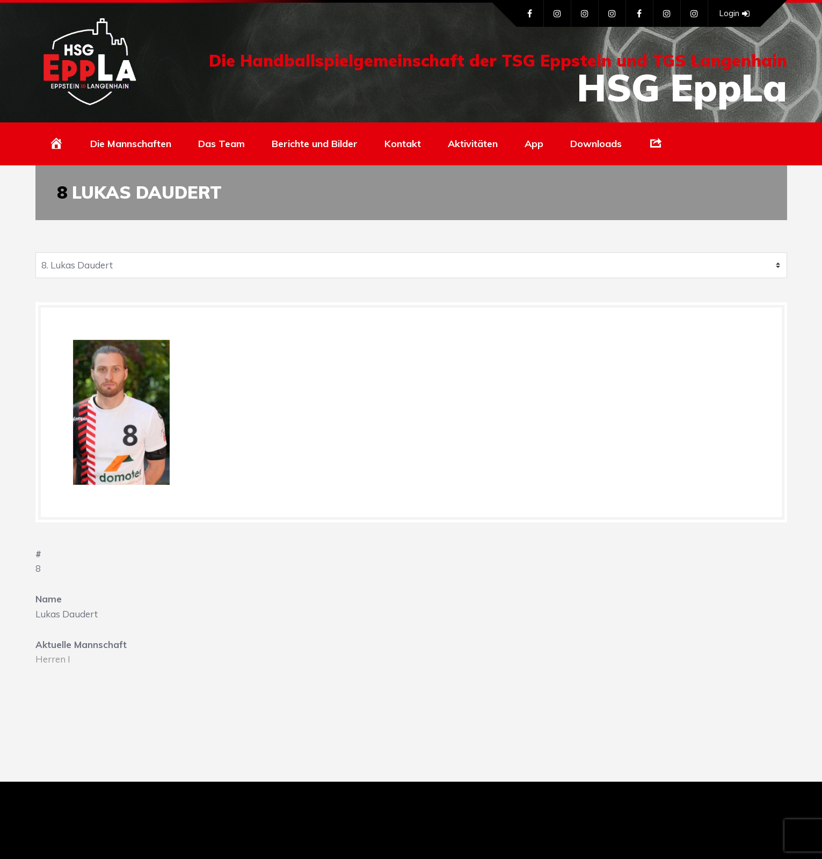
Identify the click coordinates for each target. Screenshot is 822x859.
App (534, 143)
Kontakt (402, 143)
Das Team (221, 143)
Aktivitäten (473, 143)
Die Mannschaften (130, 143)
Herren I (52, 659)
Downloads (596, 143)
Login (734, 13)
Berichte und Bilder (315, 143)
